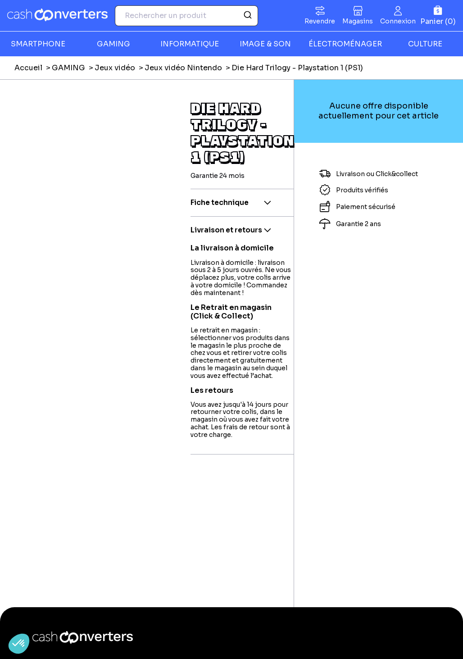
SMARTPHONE (38, 44)
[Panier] (438, 15)
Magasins (357, 21)
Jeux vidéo (115, 68)
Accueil (28, 68)
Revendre (319, 21)
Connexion (398, 21)
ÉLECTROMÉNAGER (345, 44)
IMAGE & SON (265, 44)
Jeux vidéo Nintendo (183, 68)
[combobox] (186, 15)
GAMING (113, 44)
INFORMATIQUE (189, 44)
